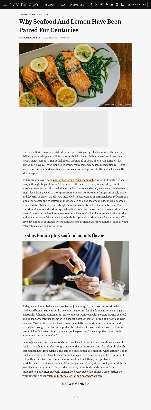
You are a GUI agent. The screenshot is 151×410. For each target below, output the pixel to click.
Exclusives (76, 4)
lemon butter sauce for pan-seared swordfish (75, 375)
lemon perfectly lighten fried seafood (63, 371)
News (62, 4)
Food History (40, 14)
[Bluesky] (112, 5)
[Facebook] (91, 5)
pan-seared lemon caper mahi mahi (73, 180)
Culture (24, 14)
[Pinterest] (106, 5)
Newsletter (137, 4)
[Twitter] (96, 5)
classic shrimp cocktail (112, 314)
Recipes (50, 4)
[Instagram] (117, 5)
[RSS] (122, 5)
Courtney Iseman (31, 37)
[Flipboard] (101, 5)
